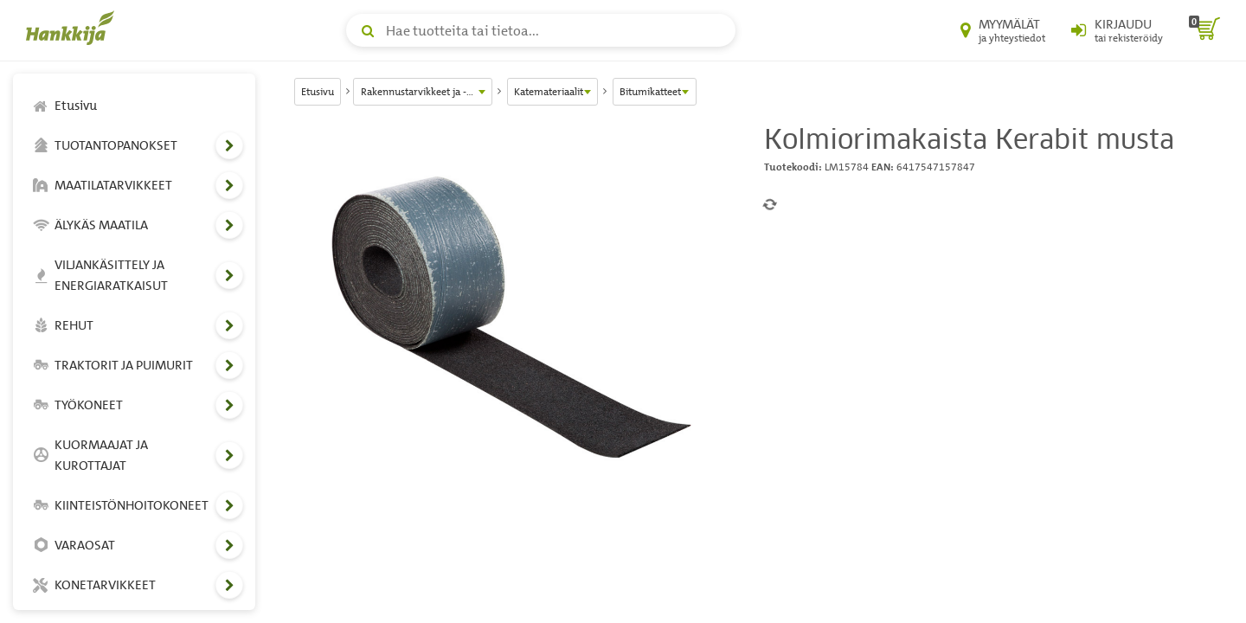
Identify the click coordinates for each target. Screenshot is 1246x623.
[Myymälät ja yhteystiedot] (1002, 30)
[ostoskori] (1204, 30)
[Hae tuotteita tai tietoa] (540, 30)
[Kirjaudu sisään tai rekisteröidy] (1117, 30)
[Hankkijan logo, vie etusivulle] (73, 27)
